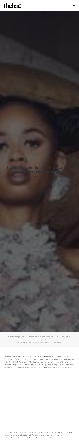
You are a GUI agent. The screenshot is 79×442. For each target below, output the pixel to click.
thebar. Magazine (60, 174)
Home (30, 335)
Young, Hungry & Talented (37, 174)
